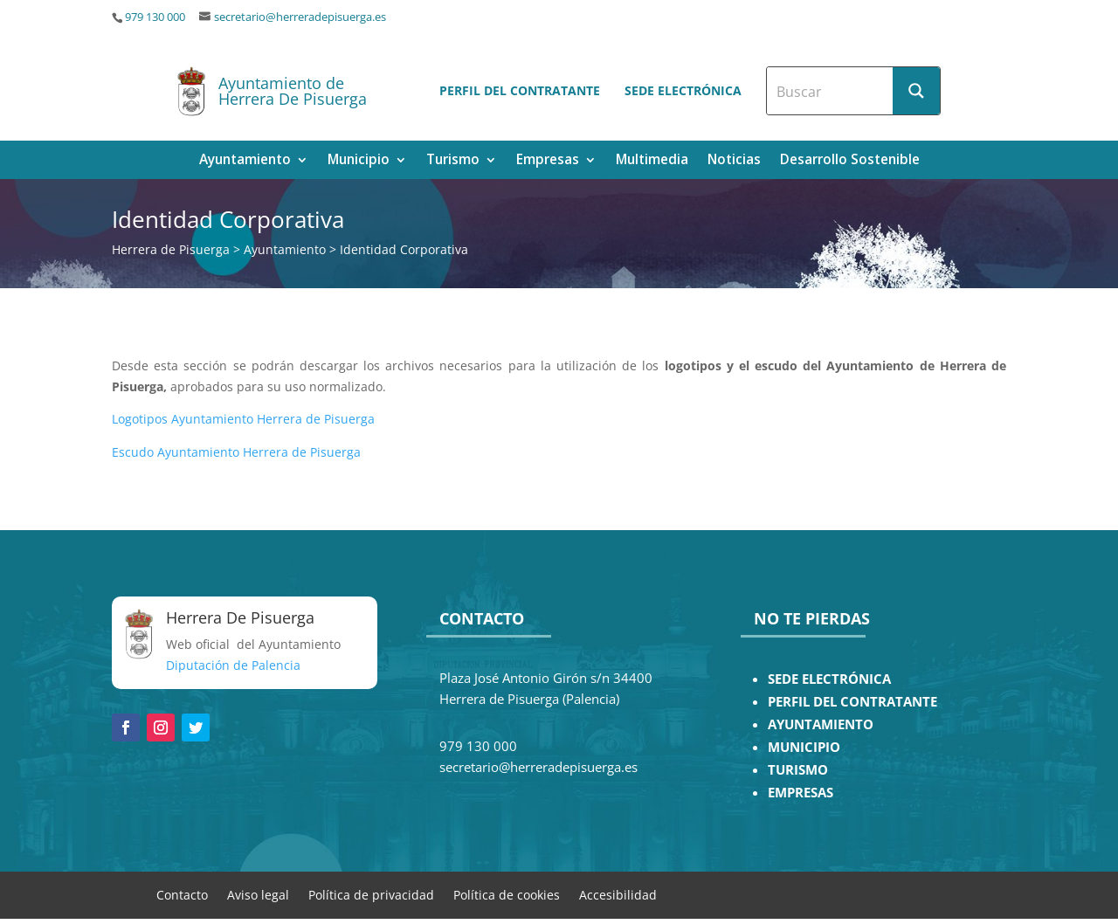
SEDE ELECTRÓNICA (829, 679)
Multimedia (652, 161)
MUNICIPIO (804, 747)
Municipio (359, 161)
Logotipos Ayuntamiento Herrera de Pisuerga (243, 418)
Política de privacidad (371, 893)
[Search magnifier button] (916, 90)
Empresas (547, 161)
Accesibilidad (618, 893)
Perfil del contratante (519, 90)
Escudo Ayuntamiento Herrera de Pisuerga (236, 452)
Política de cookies (506, 893)
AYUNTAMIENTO (820, 724)
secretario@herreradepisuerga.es (300, 17)
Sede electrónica (683, 90)
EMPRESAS (800, 792)
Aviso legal (258, 893)
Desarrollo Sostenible (850, 161)
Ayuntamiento (245, 161)
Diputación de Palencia (233, 665)
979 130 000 (155, 17)
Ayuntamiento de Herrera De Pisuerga (292, 90)
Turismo (453, 161)
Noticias (734, 161)
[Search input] (830, 90)
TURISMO (798, 770)
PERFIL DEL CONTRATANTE (852, 702)
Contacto (182, 893)
